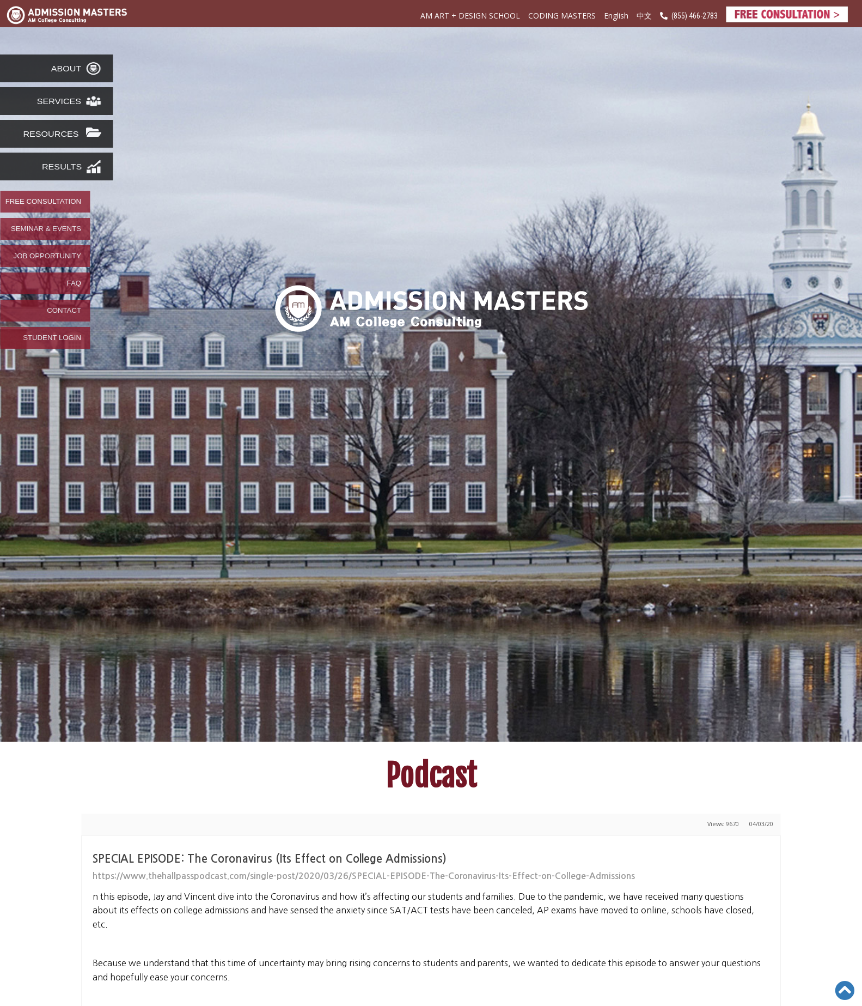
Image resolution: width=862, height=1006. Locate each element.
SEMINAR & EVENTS (46, 229)
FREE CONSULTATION (43, 201)
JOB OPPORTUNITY (47, 256)
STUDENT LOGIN (52, 338)
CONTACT (64, 310)
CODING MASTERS (562, 15)
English (616, 15)
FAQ (74, 283)
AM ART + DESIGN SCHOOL (470, 15)
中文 (644, 16)
